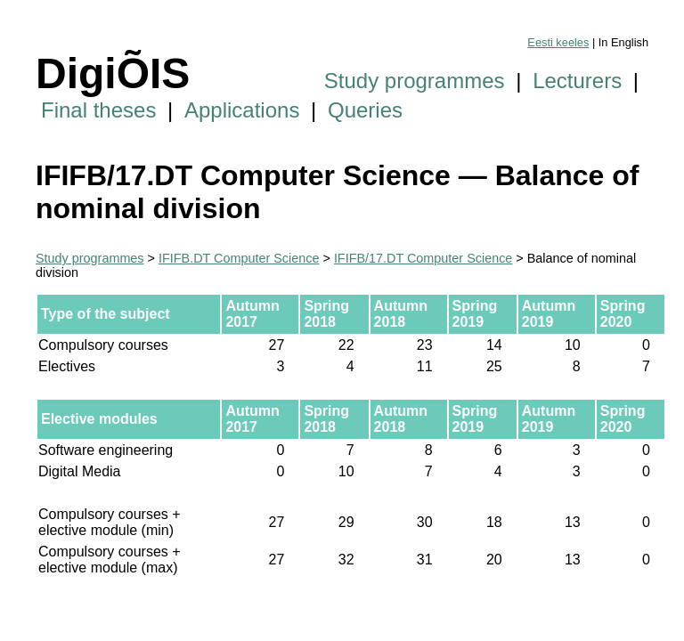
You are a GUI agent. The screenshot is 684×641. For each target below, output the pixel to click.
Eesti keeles (558, 42)
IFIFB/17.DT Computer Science (423, 258)
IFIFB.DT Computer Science (239, 258)
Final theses (98, 110)
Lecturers (577, 81)
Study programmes (414, 81)
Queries (365, 110)
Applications (241, 110)
